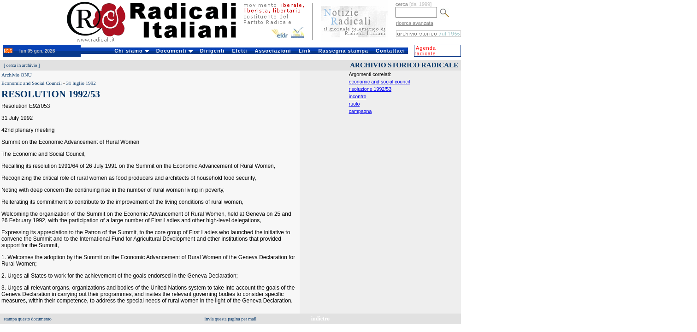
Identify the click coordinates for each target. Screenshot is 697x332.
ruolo (354, 104)
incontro (357, 96)
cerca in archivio (21, 65)
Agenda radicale (425, 50)
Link (305, 50)
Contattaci (390, 50)
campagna (360, 111)
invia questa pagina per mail (231, 318)
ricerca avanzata (414, 23)
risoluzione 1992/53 (370, 89)
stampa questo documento (28, 318)
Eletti (239, 50)
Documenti (174, 50)
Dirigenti (212, 50)
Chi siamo (131, 50)
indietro (320, 318)
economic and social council (379, 81)
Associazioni (272, 50)
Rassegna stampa (343, 50)
